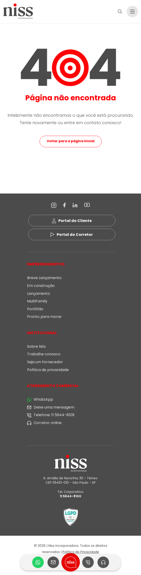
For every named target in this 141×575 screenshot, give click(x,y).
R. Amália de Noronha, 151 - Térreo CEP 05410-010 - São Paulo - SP (70, 480)
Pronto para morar (44, 316)
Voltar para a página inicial (70, 141)
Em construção (41, 285)
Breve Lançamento (44, 277)
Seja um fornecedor (45, 362)
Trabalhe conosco (43, 354)
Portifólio (35, 309)
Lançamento (38, 293)
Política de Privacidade (81, 552)
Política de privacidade (48, 369)
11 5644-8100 (70, 496)
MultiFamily (37, 301)
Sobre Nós (36, 346)
